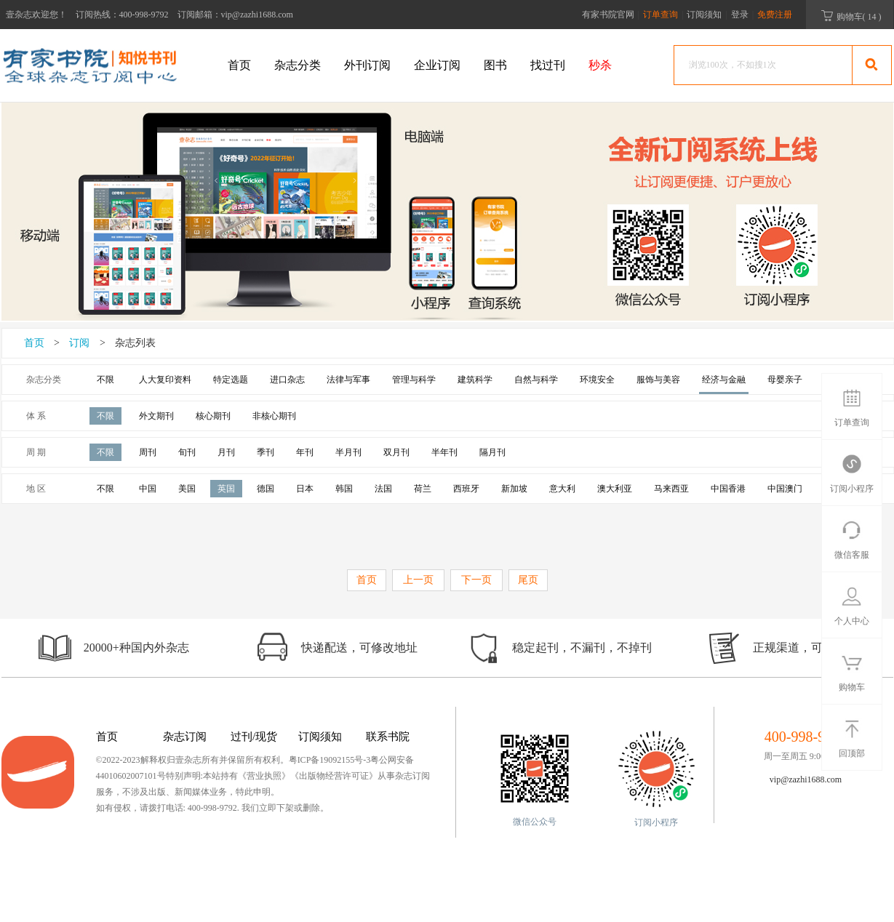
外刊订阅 (367, 65)
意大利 (562, 489)
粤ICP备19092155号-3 (330, 760)
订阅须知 (704, 14)
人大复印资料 (165, 379)
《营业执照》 (264, 776)
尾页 (528, 579)
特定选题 (230, 379)
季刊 (265, 452)
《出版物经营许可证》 (334, 776)
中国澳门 (784, 489)
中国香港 (728, 489)
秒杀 (600, 65)
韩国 (344, 489)
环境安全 (597, 379)
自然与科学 (536, 379)
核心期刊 (213, 416)
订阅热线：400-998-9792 (122, 14)
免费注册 (774, 14)
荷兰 (422, 489)
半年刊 (444, 452)
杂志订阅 (185, 736)
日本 (305, 489)
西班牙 (466, 489)
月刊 (226, 452)
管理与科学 (414, 379)
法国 (383, 489)
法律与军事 (348, 379)
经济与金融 (724, 379)
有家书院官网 (608, 14)
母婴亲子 (784, 379)
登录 (740, 14)
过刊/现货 (254, 736)
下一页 (476, 579)
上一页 (418, 579)
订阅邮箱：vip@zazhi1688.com (235, 14)
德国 (265, 489)
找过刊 (547, 65)
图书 (495, 65)
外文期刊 (156, 416)
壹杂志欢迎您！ (36, 14)
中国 (147, 489)
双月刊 (396, 452)
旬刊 (187, 452)
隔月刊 (492, 452)
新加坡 (514, 489)
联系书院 (388, 736)
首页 (239, 65)
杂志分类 (297, 65)
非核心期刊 (274, 416)
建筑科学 (475, 379)
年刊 (305, 452)
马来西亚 (671, 489)
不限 (105, 379)
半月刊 (348, 452)
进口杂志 (287, 379)
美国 (187, 489)
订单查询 (661, 14)
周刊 (147, 452)
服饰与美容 (658, 379)
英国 (226, 489)
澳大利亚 (614, 489)
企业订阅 (437, 65)
